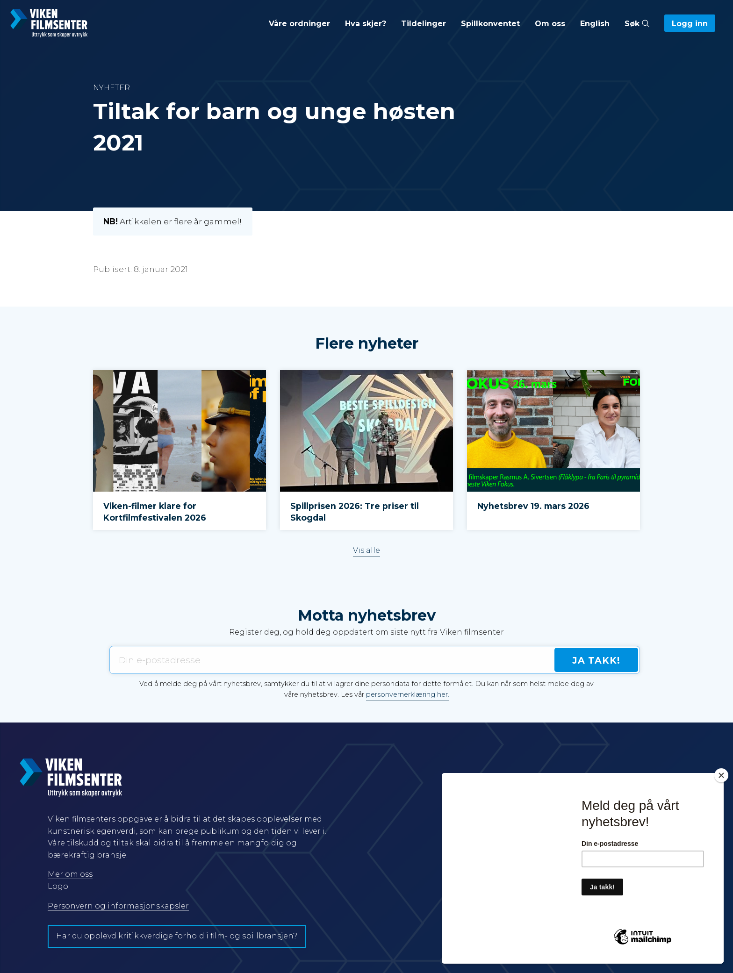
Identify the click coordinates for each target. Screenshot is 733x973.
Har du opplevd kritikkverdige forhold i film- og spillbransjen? (176, 935)
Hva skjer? (365, 23)
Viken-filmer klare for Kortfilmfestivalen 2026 (155, 511)
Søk (637, 23)
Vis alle (366, 550)
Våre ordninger (299, 23)
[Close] (721, 775)
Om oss (550, 23)
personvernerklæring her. (407, 694)
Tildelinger (423, 23)
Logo (58, 886)
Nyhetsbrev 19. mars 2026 (533, 506)
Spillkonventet (490, 23)
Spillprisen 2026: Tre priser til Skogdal (354, 511)
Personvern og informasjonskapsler (118, 905)
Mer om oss (70, 874)
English (595, 23)
